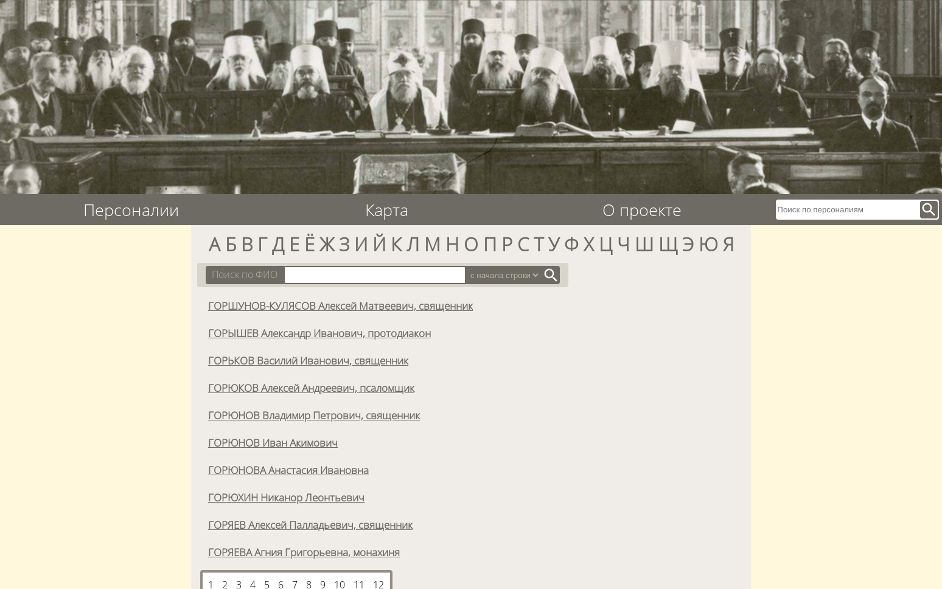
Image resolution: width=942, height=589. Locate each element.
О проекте (642, 209)
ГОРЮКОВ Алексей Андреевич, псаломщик (311, 387)
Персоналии (131, 209)
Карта (386, 209)
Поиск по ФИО (244, 274)
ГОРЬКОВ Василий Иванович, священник (308, 360)
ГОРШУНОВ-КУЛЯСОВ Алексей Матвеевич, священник (340, 305)
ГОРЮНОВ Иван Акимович (273, 442)
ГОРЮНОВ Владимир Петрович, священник (314, 415)
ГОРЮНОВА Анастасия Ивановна (288, 469)
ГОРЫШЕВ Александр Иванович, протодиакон (319, 333)
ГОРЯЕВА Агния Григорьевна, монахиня (304, 552)
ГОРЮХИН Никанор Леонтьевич (286, 497)
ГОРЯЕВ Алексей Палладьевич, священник (310, 524)
